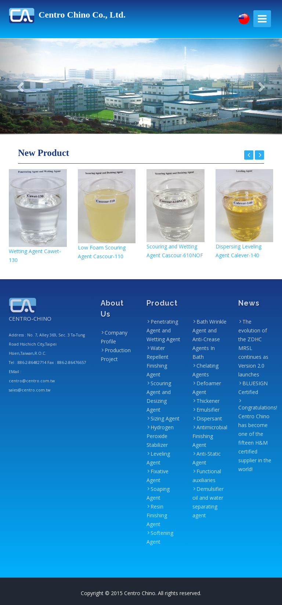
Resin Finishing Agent (157, 515)
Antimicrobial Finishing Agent (209, 436)
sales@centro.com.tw (29, 390)
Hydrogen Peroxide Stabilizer (160, 436)
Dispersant (209, 418)
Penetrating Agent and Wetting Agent (163, 330)
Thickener (208, 400)
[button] (21, 87)
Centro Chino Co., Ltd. (67, 14)
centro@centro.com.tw (32, 380)
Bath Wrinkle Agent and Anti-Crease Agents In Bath (209, 339)
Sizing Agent (165, 418)
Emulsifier (208, 409)
